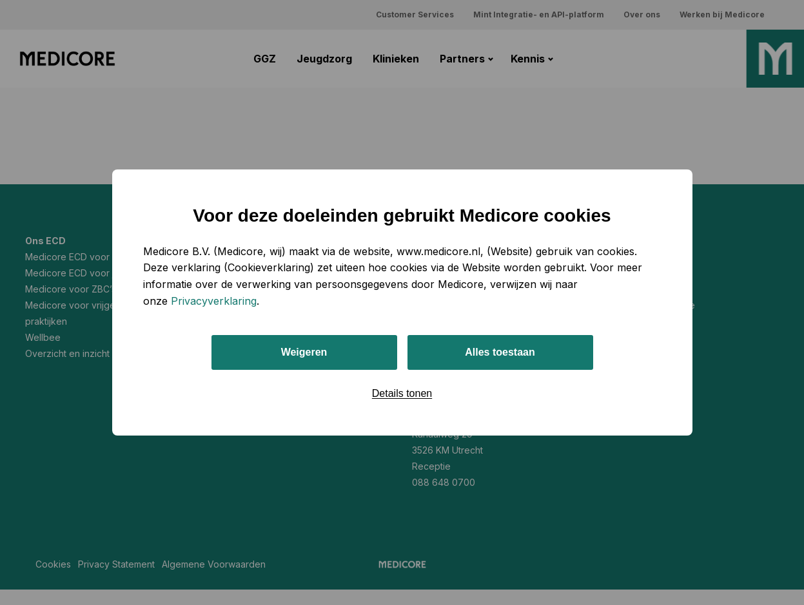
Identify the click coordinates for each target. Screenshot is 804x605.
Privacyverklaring (214, 300)
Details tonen (402, 393)
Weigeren (304, 352)
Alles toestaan (499, 352)
